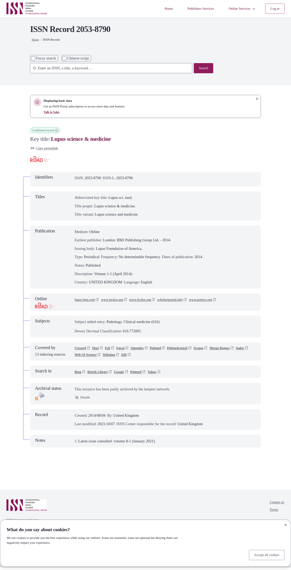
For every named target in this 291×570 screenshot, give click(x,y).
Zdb (143, 357)
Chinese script (78, 58)
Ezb (110, 349)
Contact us (276, 505)
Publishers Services (196, 9)
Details (83, 400)
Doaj (97, 349)
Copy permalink (45, 148)
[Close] (285, 524)
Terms (272, 513)
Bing (78, 374)
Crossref (81, 349)
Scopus (207, 349)
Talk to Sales (52, 112)
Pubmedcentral (184, 349)
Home (162, 9)
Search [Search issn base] (203, 68)
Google (122, 374)
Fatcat (123, 349)
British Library (99, 374)
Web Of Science (102, 357)
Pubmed (161, 349)
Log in (274, 9)
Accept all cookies (265, 554)
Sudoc (79, 357)
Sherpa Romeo (230, 349)
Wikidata (127, 357)
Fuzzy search (46, 58)
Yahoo (158, 374)
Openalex (141, 349)
